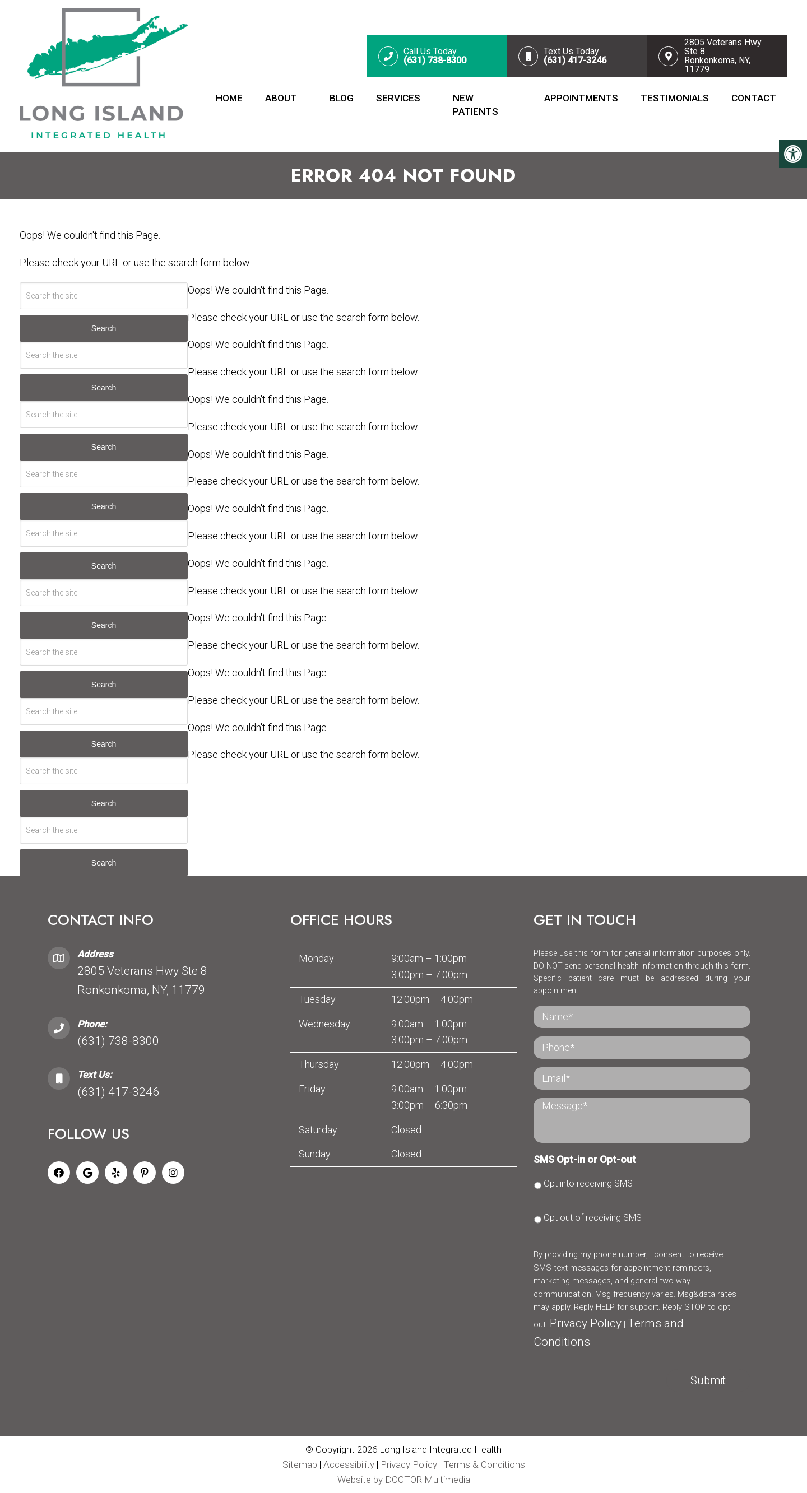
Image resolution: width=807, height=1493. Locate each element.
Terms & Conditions (484, 1463)
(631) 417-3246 (118, 1091)
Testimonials (675, 98)
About (281, 98)
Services (398, 98)
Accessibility (348, 1463)
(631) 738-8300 (118, 1040)
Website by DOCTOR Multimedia (403, 1479)
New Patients (475, 104)
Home (229, 98)
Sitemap (299, 1463)
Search (103, 328)
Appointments (581, 98)
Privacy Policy (586, 1322)
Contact (753, 98)
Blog (342, 98)
